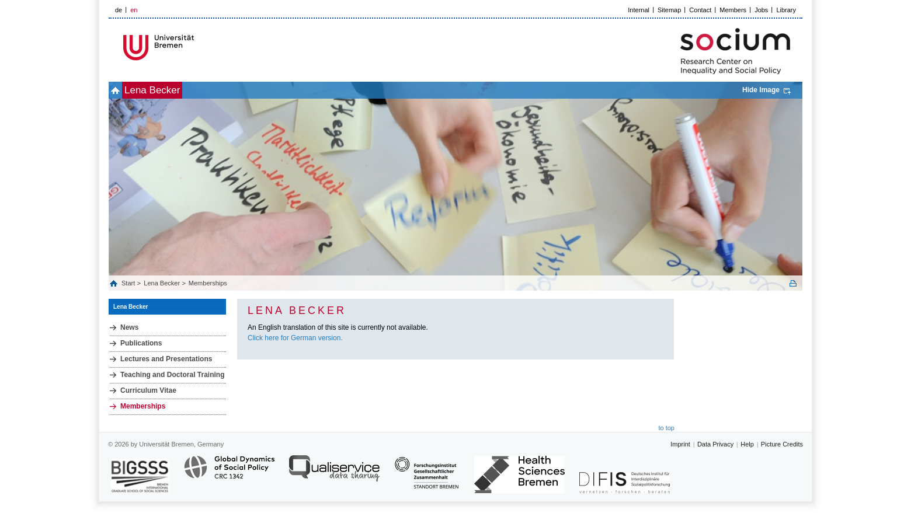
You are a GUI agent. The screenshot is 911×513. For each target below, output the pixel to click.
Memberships (208, 283)
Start (129, 283)
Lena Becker (171, 90)
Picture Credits (782, 444)
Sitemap (669, 9)
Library (786, 9)
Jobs (761, 9)
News (129, 327)
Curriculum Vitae (148, 390)
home (122, 90)
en (133, 9)
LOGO (198, 47)
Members (732, 9)
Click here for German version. (295, 338)
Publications (141, 343)
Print (793, 283)
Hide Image (761, 90)
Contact (700, 9)
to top (666, 427)
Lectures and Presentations (166, 359)
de (118, 9)
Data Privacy (715, 444)
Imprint (680, 444)
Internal (638, 9)
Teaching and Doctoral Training (172, 375)
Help (747, 444)
